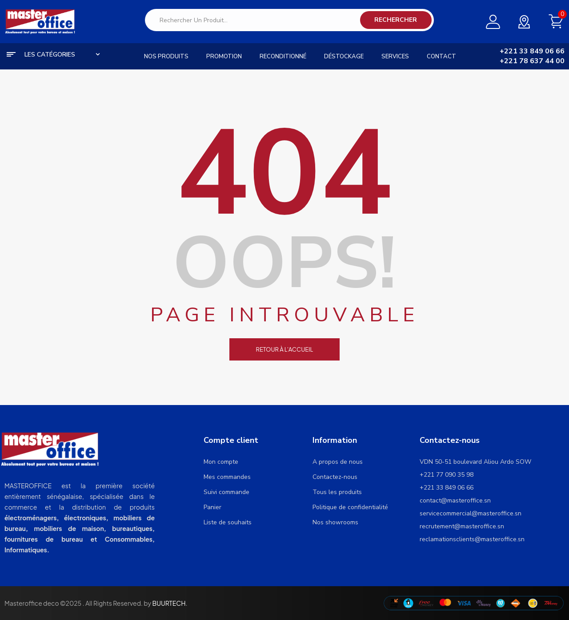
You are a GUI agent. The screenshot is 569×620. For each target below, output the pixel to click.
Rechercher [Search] (395, 20)
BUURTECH (168, 603)
